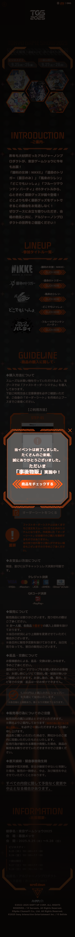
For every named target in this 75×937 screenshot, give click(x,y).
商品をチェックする (37, 484)
